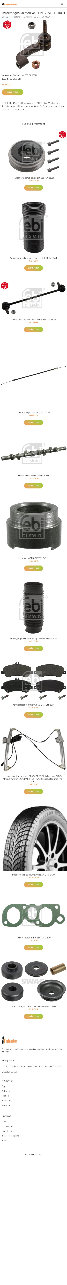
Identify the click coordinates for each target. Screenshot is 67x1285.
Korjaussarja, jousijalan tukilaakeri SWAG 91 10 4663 (33, 1006)
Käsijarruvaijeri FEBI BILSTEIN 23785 (33, 412)
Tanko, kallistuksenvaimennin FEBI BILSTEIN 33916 (33, 319)
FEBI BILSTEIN (31, 75)
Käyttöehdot (7, 1131)
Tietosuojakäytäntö (10, 1136)
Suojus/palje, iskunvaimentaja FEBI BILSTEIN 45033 (33, 638)
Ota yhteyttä (7, 1126)
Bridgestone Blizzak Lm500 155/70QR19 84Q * (33, 874)
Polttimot (6, 1091)
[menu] (62, 4)
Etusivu (5, 17)
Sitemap (5, 1140)
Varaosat (6, 1105)
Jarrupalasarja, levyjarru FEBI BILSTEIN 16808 (34, 704)
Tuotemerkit (18, 75)
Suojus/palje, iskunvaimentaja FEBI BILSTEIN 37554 (33, 258)
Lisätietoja (12, 92)
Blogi (4, 1121)
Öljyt (4, 1086)
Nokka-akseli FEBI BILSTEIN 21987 (33, 475)
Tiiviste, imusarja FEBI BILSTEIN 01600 (33, 937)
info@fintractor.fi (9, 1072)
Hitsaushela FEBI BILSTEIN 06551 (33, 558)
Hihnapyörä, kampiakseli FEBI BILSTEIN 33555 (33, 178)
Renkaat (5, 1096)
